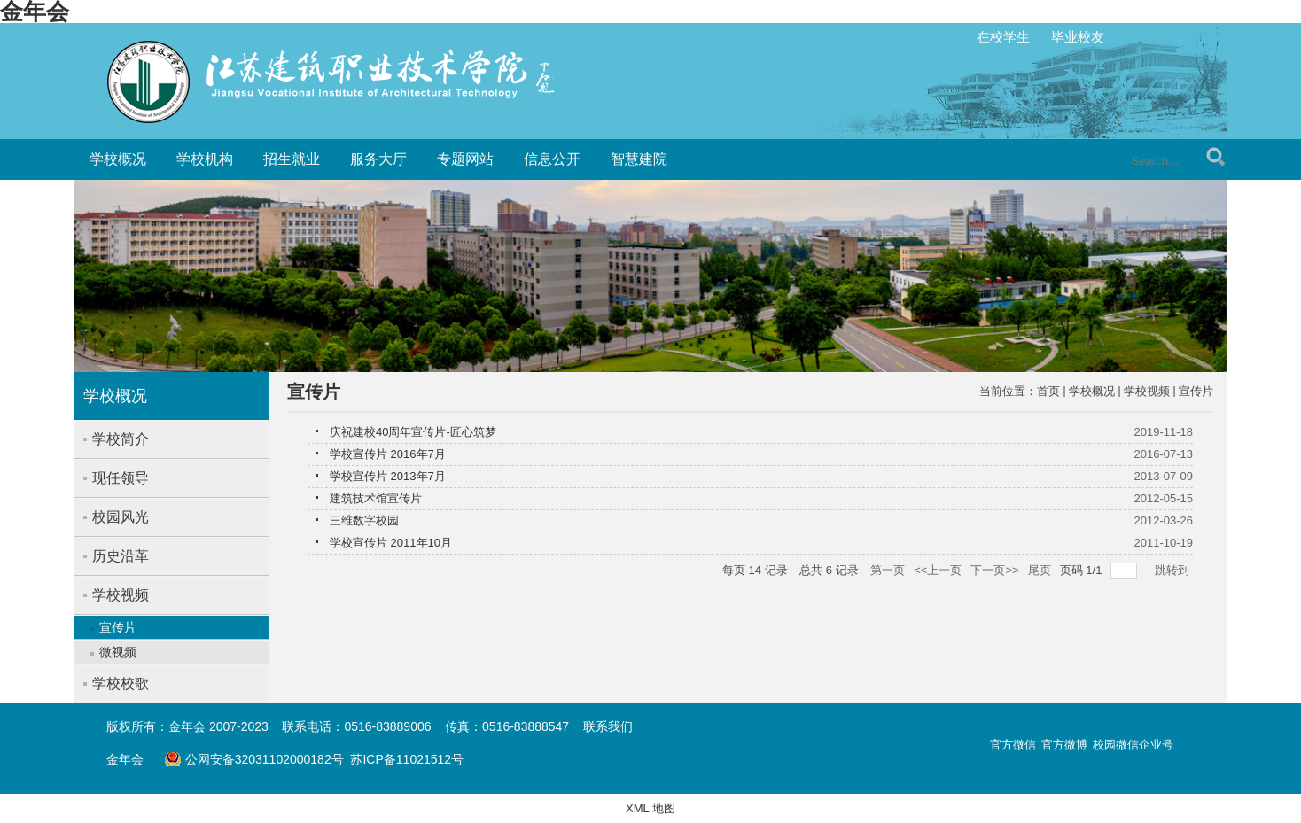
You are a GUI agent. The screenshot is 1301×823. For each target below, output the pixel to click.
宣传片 (1196, 391)
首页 (1048, 391)
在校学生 (1003, 36)
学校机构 (204, 159)
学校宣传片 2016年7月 (388, 454)
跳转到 (1174, 570)
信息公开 (552, 159)
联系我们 (608, 726)
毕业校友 (1077, 36)
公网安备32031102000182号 (253, 759)
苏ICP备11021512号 (407, 759)
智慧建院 (639, 159)
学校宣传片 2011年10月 (391, 542)
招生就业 (291, 159)
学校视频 (1147, 391)
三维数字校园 (364, 520)
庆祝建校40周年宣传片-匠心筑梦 (413, 432)
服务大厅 (378, 159)
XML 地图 (650, 808)
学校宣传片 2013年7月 (388, 476)
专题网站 (465, 159)
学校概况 (118, 159)
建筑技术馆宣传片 (376, 498)
